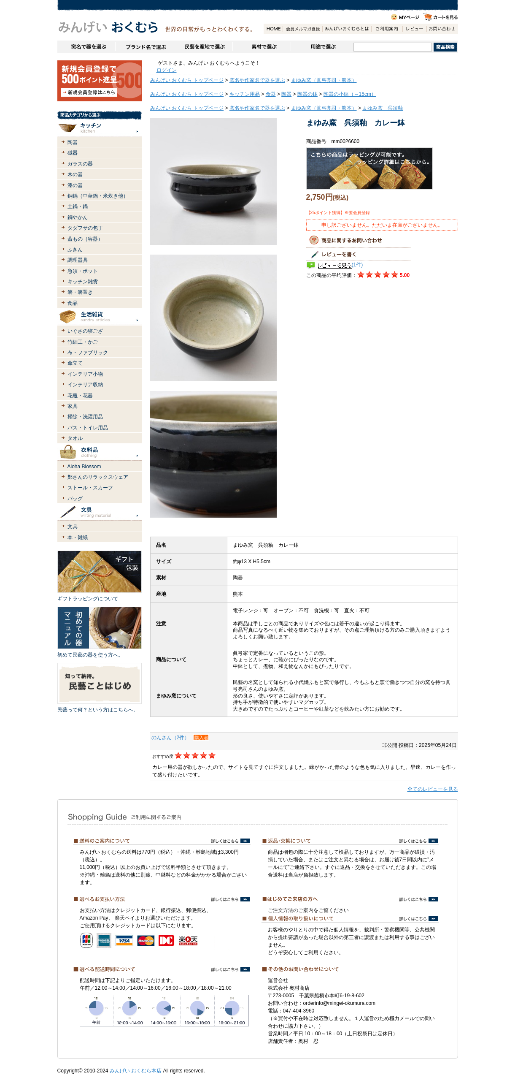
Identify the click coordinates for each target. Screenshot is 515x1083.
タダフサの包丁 (85, 228)
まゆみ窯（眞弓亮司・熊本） (324, 80)
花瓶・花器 (80, 396)
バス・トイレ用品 (87, 428)
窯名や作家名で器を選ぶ (86, 47)
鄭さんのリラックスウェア (97, 477)
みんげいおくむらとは (346, 29)
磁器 (72, 153)
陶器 (72, 142)
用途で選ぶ (322, 47)
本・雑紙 (77, 537)
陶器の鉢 (307, 94)
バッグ (75, 499)
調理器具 (77, 260)
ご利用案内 (386, 29)
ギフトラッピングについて (87, 599)
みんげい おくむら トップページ (187, 80)
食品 (72, 303)
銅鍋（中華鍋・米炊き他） (97, 196)
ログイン (166, 70)
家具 (72, 406)
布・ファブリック (87, 353)
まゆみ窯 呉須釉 (382, 108)
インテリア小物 (85, 374)
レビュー (414, 29)
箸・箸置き (80, 292)
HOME (273, 29)
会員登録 (302, 29)
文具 (72, 526)
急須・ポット (82, 271)
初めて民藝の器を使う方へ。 (90, 655)
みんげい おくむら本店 (136, 1071)
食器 (271, 94)
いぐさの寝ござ (85, 331)
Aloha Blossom (84, 467)
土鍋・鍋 (77, 206)
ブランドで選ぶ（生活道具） (144, 47)
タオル (75, 438)
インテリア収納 (85, 385)
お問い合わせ (442, 29)
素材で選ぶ (261, 47)
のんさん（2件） (170, 738)
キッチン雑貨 (82, 282)
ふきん (75, 249)
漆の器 (75, 185)
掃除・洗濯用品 (85, 417)
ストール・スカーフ (90, 488)
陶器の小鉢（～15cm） (350, 94)
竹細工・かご (82, 342)
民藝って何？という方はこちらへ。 (97, 710)
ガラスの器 (80, 164)
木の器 (75, 174)
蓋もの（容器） (85, 239)
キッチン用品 (244, 94)
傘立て (75, 363)
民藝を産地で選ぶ (203, 47)
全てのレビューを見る (432, 789)
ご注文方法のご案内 (290, 910)
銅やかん (77, 217)
